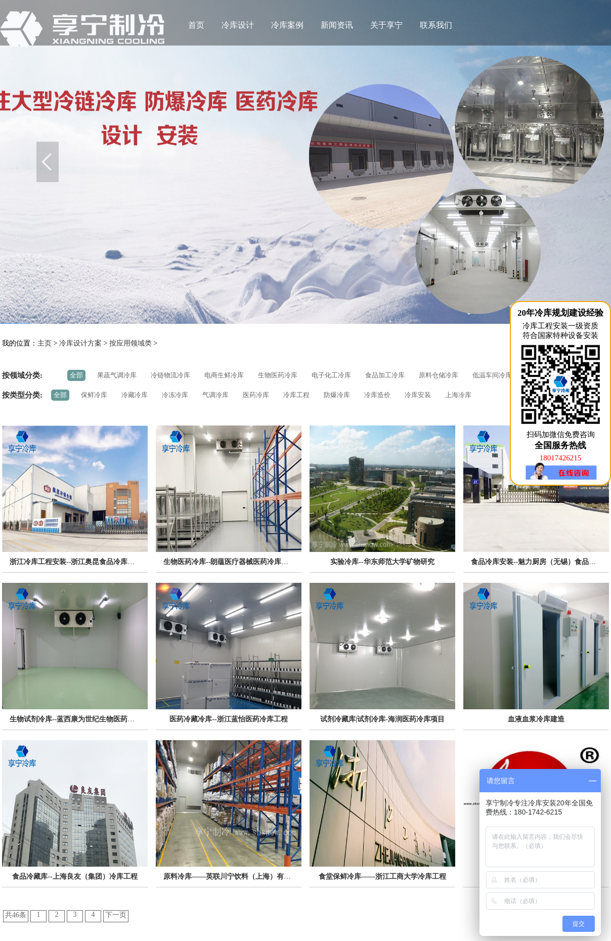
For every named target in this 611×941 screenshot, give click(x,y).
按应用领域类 (130, 343)
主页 (44, 343)
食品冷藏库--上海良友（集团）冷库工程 (74, 876)
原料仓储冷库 (438, 375)
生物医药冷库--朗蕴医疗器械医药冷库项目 (229, 562)
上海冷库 (458, 395)
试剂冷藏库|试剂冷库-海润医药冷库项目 (382, 719)
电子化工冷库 (331, 375)
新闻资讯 (337, 25)
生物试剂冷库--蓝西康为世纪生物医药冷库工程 (83, 719)
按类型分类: (22, 395)
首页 (196, 25)
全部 (76, 375)
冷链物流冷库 (170, 375)
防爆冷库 (337, 395)
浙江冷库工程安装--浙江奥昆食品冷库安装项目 (83, 562)
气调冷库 (215, 395)
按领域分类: (22, 375)
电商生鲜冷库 (224, 375)
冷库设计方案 (80, 343)
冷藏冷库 (134, 395)
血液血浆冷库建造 (536, 719)
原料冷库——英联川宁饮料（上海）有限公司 (234, 876)
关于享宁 (386, 25)
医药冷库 (256, 395)
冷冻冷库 (175, 395)
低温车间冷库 (492, 375)
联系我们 (436, 25)
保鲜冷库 (94, 395)
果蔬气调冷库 (117, 375)
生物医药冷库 (277, 375)
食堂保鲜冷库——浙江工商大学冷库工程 (382, 876)
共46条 (15, 915)
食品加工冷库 (385, 375)
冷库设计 (238, 25)
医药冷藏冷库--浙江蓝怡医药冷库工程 (228, 719)
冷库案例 (287, 25)
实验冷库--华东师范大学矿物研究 (382, 562)
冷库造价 (377, 395)
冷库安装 (418, 395)
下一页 (115, 915)
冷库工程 (296, 395)
